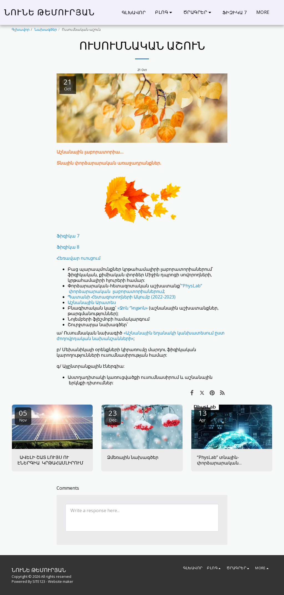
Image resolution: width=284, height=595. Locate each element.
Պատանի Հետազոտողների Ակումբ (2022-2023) (122, 297)
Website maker (60, 581)
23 (112, 415)
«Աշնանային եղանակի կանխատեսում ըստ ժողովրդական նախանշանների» (141, 335)
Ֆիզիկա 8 (68, 247)
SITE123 (38, 581)
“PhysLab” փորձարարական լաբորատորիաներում (135, 288)
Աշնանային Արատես (92, 302)
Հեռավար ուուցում (78, 258)
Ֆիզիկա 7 (68, 236)
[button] (164, 12)
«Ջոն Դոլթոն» (133, 308)
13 (202, 415)
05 (23, 415)
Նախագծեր (45, 29)
